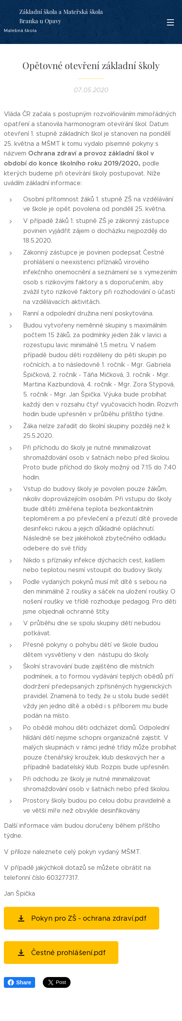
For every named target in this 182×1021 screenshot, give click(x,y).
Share (19, 982)
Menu (170, 22)
